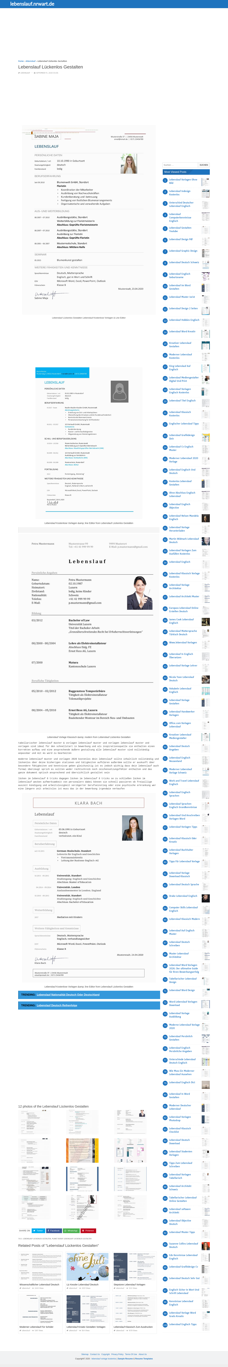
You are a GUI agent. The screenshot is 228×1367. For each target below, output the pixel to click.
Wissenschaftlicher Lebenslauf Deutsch (39, 1282)
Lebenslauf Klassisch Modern (184, 919)
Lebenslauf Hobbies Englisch (184, 320)
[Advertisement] (114, 36)
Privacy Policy (117, 1354)
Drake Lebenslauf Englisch (183, 896)
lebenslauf (25, 73)
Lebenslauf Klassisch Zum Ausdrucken (133, 1324)
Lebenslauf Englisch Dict (182, 1082)
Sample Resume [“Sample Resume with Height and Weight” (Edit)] (125, 1358)
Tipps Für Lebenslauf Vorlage (184, 861)
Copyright (105, 1354)
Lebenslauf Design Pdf (181, 239)
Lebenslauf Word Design (182, 990)
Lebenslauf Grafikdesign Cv (183, 1266)
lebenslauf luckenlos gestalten (37, 1236)
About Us (143, 1354)
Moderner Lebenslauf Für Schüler (36, 1324)
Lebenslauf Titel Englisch (182, 400)
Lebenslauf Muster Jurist (182, 296)
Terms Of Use (131, 1354)
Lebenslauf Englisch (179, 561)
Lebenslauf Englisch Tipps (182, 1324)
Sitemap (85, 1354)
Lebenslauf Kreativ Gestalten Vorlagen (86, 1324)
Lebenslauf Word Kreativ (182, 331)
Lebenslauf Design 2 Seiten (183, 308)
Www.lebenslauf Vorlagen (183, 642)
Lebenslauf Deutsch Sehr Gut (184, 1278)
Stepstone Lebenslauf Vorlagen (129, 1282)
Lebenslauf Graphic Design (183, 250)
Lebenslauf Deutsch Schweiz (184, 262)
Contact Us (95, 1354)
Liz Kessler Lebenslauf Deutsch (82, 1282)
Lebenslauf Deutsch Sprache (184, 884)
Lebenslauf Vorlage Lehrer (183, 665)
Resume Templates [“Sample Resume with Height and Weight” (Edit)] (144, 1358)
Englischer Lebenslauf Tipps (184, 423)
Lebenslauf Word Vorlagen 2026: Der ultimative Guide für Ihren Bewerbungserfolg (184, 968)
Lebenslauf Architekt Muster (184, 596)
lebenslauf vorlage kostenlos (104, 1358)
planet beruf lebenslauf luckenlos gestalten (71, 1236)
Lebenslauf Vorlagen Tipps (183, 826)
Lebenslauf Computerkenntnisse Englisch (180, 217)
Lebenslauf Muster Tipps (182, 1232)
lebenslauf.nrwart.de (42, 4)
